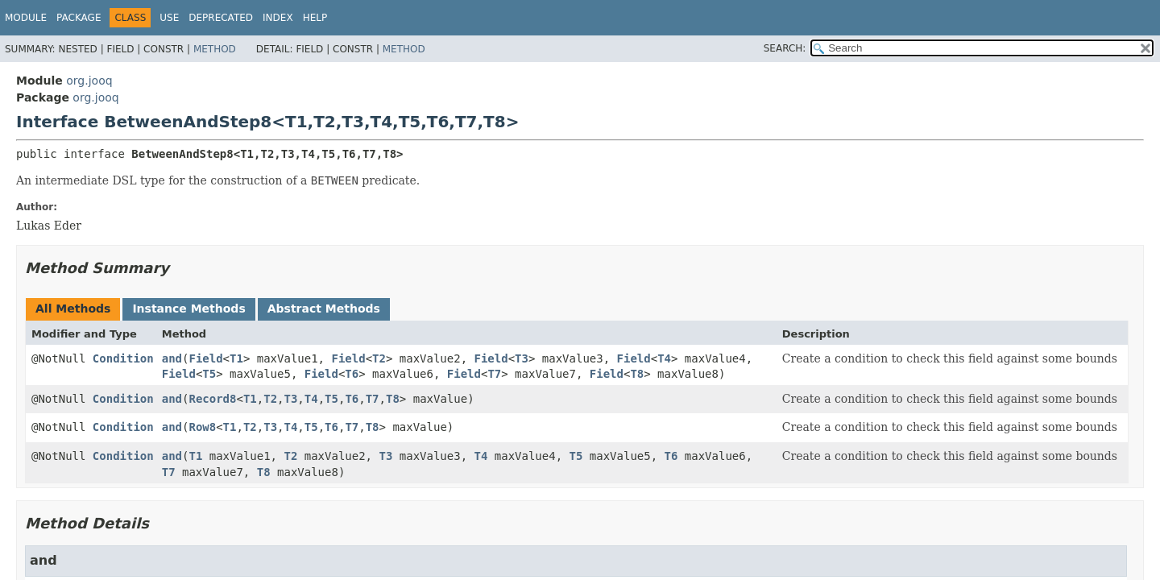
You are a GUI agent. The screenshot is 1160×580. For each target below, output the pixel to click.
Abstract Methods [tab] (323, 308)
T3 (521, 358)
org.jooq (89, 80)
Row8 (202, 426)
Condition (123, 358)
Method (214, 49)
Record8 (212, 398)
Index (278, 17)
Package (78, 17)
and (172, 358)
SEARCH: (785, 48)
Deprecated (220, 17)
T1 (236, 358)
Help (315, 17)
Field (205, 358)
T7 (494, 373)
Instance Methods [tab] (188, 308)
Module (26, 17)
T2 (379, 358)
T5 (209, 373)
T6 (351, 373)
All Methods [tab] (72, 308)
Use (169, 17)
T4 (664, 358)
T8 (637, 373)
